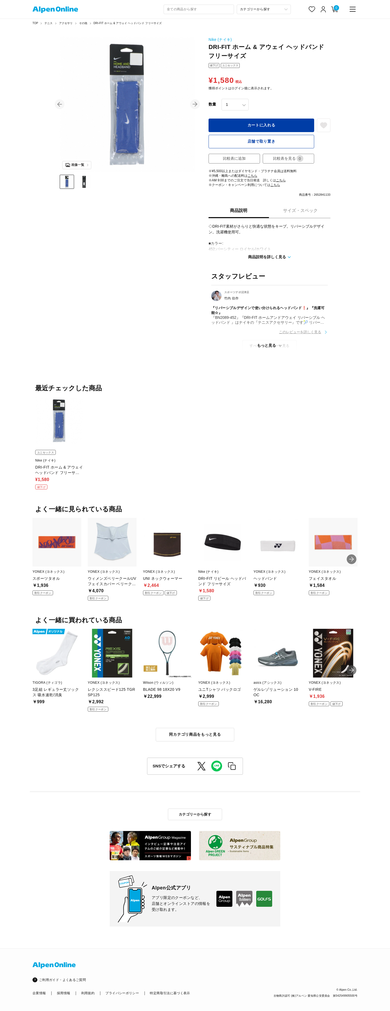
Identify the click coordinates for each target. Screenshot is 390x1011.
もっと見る (266, 345)
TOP (35, 23)
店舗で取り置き (261, 141)
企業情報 (39, 993)
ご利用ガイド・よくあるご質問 (62, 980)
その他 (83, 23)
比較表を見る (288, 158)
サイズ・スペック (300, 210)
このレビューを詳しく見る (300, 332)
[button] (59, 104)
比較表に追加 (234, 158)
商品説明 (238, 210)
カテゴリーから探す (195, 814)
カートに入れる (261, 125)
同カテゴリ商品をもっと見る (195, 734)
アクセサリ (66, 23)
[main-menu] (353, 9)
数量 (212, 104)
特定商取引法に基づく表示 (170, 993)
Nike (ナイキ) (220, 39)
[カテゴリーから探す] (264, 9)
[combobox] (199, 9)
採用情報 (63, 993)
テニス (48, 23)
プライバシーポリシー (122, 993)
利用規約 (88, 993)
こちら (252, 176)
